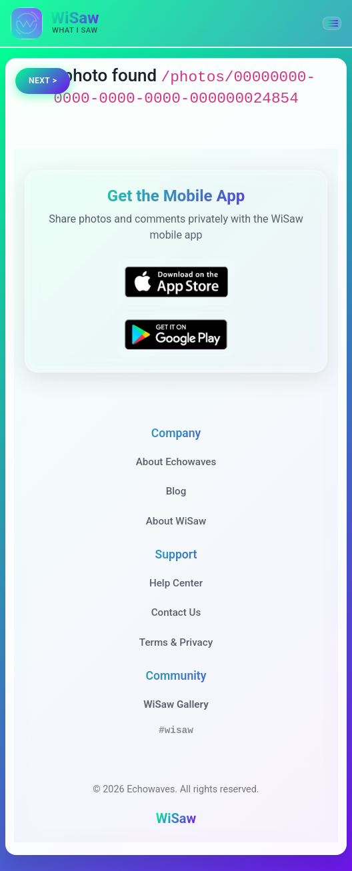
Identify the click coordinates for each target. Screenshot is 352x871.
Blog (176, 491)
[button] (332, 23)
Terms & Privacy (176, 642)
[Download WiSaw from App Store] (176, 281)
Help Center (176, 583)
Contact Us (176, 612)
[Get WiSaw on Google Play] (176, 334)
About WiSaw (176, 521)
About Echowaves (176, 462)
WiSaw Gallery (175, 704)
